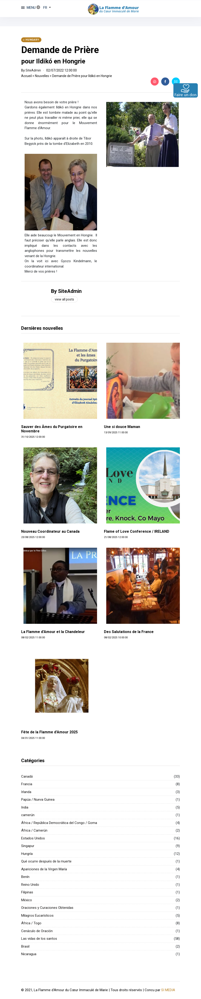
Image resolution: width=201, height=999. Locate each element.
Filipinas (27, 892)
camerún (27, 815)
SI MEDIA (168, 990)
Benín (25, 877)
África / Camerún (34, 830)
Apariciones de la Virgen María (44, 869)
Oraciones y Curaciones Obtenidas (47, 908)
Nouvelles (42, 76)
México (26, 900)
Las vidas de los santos (39, 939)
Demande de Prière (60, 50)
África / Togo (31, 923)
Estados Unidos (33, 838)
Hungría (27, 854)
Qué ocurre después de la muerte (46, 861)
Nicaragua (28, 954)
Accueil (26, 76)
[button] (44, 8)
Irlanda (26, 792)
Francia (26, 784)
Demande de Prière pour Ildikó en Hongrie (82, 76)
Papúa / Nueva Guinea (38, 799)
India (24, 807)
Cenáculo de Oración (37, 931)
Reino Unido (30, 885)
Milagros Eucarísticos (37, 915)
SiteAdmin (33, 70)
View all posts (64, 299)
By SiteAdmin (66, 291)
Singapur (27, 846)
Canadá (27, 776)
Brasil (25, 946)
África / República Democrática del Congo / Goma (59, 823)
